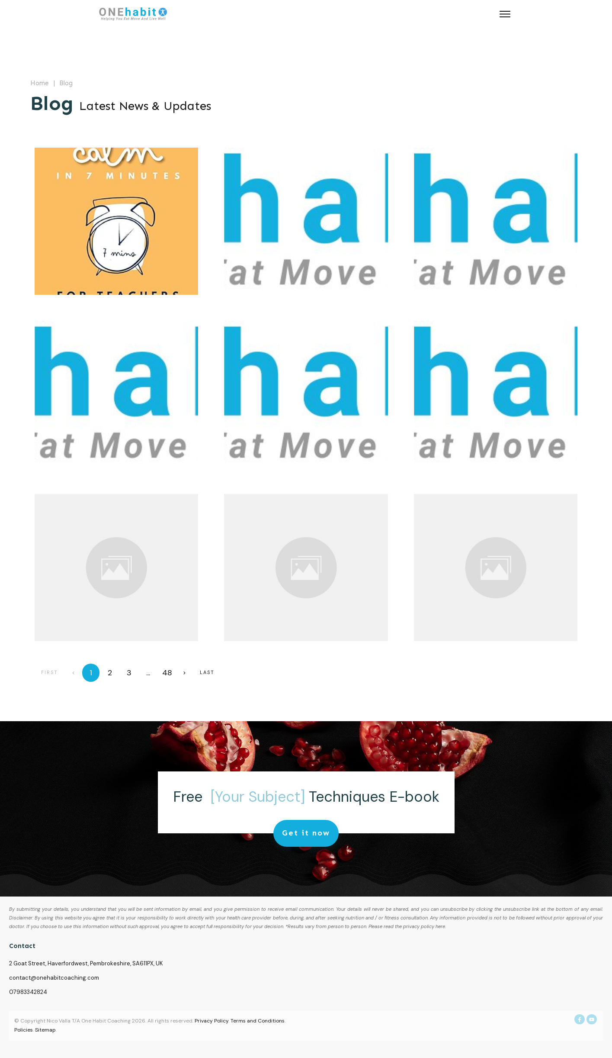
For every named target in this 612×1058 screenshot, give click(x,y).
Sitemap (45, 1029)
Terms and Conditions (258, 1020)
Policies (23, 1029)
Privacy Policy (211, 1020)
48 (167, 673)
